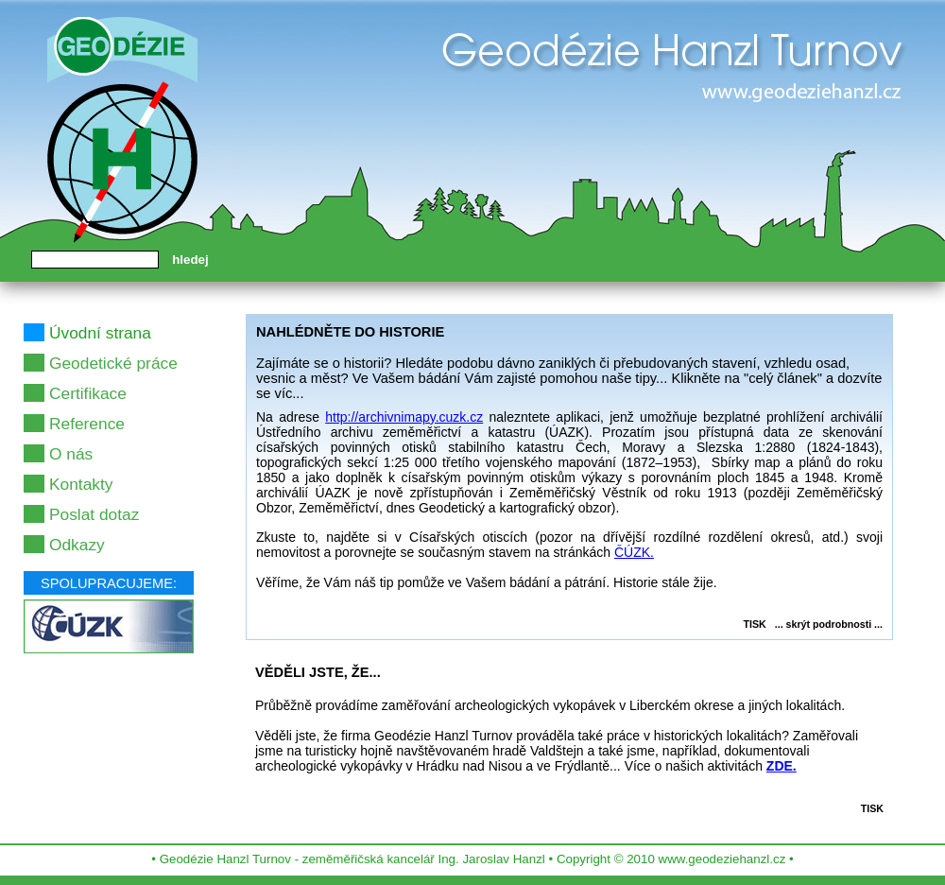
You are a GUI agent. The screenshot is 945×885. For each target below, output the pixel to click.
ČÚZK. (634, 552)
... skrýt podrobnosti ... (829, 624)
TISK (755, 624)
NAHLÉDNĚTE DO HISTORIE (350, 331)
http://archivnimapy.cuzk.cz (404, 417)
